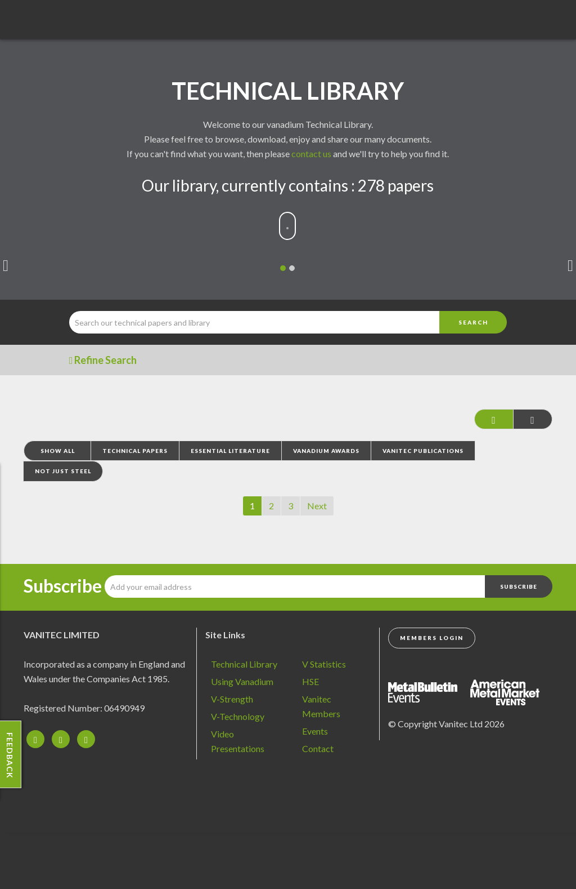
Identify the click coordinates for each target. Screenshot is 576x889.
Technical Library (244, 664)
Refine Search (103, 360)
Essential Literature (230, 450)
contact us (311, 153)
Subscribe (63, 586)
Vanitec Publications (423, 450)
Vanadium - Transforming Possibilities (70, 22)
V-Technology (237, 716)
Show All (57, 450)
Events (315, 731)
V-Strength (232, 699)
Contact (318, 748)
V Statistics (324, 664)
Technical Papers (135, 450)
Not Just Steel (63, 471)
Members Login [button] (432, 637)
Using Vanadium (242, 681)
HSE (310, 681)
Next (317, 505)
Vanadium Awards (326, 450)
